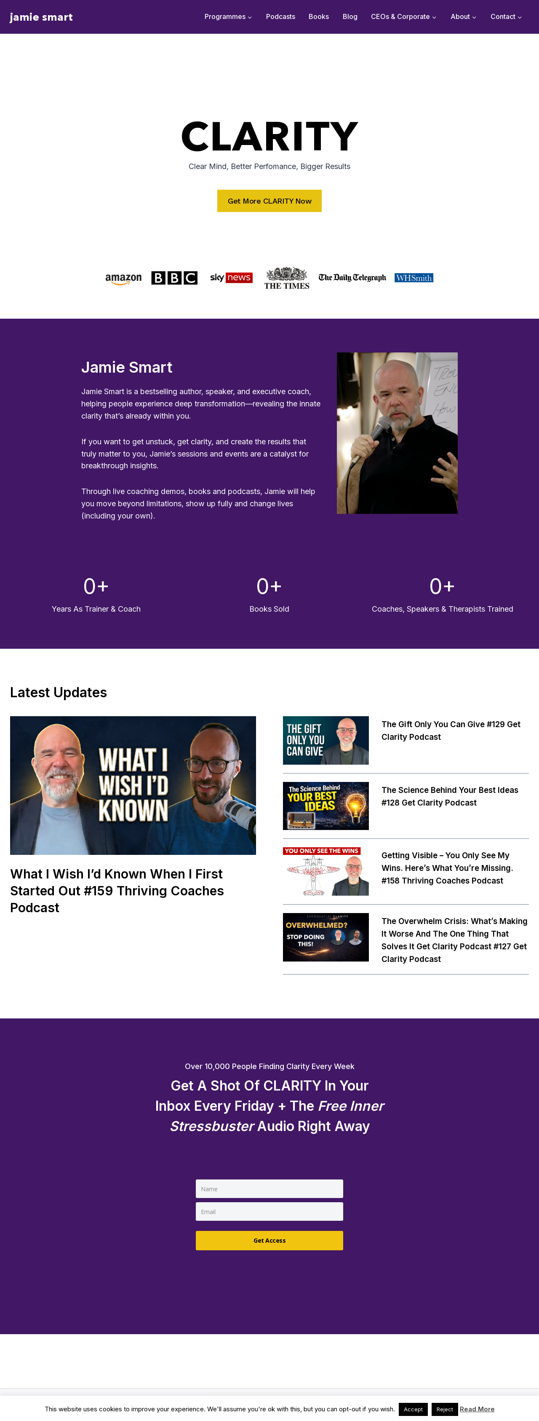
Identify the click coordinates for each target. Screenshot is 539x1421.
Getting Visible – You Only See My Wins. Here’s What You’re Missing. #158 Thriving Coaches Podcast (451, 868)
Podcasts (280, 16)
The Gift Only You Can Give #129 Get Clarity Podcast (447, 731)
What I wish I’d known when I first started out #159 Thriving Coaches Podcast (123, 890)
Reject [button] (445, 1409)
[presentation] (133, 785)
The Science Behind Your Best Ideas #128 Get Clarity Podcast (454, 796)
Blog (350, 16)
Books (319, 16)
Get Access (269, 1239)
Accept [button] (413, 1409)
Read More (477, 1409)
